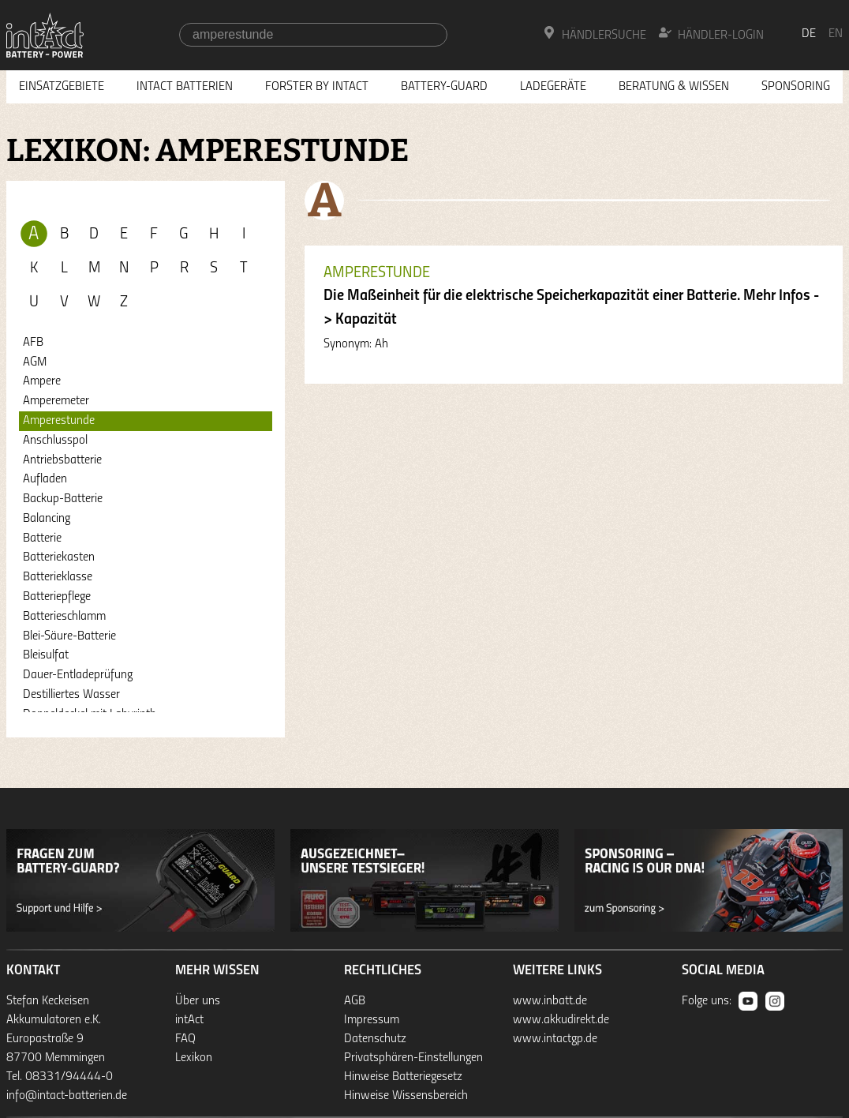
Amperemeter (56, 401)
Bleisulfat (46, 655)
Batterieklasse (57, 577)
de (809, 34)
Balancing (46, 518)
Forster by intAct (316, 87)
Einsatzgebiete (61, 87)
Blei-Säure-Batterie (69, 636)
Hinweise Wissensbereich (406, 1096)
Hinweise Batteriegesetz (403, 1077)
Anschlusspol (55, 440)
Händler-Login (711, 34)
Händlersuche (594, 34)
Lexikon (193, 1058)
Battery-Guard (444, 87)
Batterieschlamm (64, 616)
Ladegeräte (553, 87)
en (835, 34)
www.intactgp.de (555, 1039)
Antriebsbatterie (62, 460)
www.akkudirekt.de (561, 1020)
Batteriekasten (59, 557)
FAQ (185, 1039)
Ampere (42, 381)
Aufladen (45, 479)
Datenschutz (375, 1039)
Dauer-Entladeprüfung (78, 675)
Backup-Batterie (63, 499)
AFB (33, 342)
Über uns (197, 1001)
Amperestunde (59, 421)
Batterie (42, 538)
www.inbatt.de (550, 1001)
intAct (189, 1020)
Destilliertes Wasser (71, 694)
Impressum (371, 1020)
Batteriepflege (57, 597)
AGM (35, 362)
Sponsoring (795, 87)
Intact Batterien (185, 87)
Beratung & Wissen (674, 87)
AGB (354, 1001)
